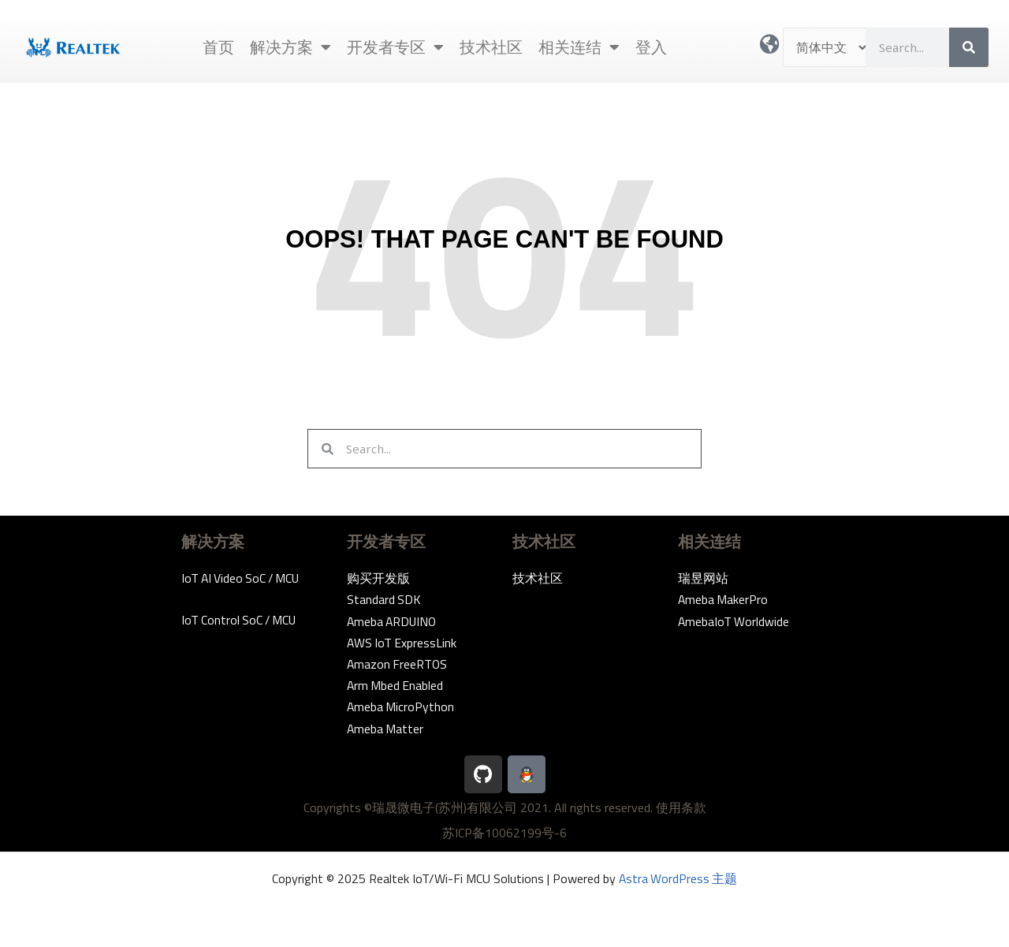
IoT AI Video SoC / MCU (243, 578)
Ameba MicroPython (401, 706)
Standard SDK (384, 599)
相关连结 (579, 47)
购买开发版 (378, 578)
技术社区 (491, 47)
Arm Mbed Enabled (396, 685)
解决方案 (290, 47)
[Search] (969, 47)
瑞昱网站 (703, 578)
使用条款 (681, 807)
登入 (651, 47)
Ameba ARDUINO (393, 621)
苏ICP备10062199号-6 (504, 832)
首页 (218, 47)
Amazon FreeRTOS (398, 663)
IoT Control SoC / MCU (240, 619)
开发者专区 (395, 47)
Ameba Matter (386, 728)
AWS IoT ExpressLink (403, 642)
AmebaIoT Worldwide (734, 621)
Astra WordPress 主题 (678, 878)
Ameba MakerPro (723, 599)
